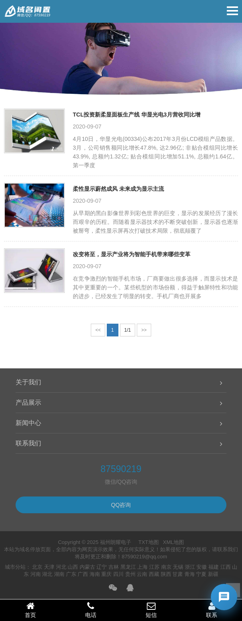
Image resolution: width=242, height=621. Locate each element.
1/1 (127, 330)
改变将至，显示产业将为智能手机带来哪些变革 (131, 254)
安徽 (201, 567)
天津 (49, 567)
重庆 (106, 574)
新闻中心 (28, 422)
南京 (166, 567)
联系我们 (28, 443)
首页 (30, 609)
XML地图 (173, 542)
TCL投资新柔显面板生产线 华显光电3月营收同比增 (136, 114)
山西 (73, 567)
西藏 (154, 574)
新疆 (213, 574)
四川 (118, 574)
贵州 (130, 574)
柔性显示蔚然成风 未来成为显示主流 (118, 189)
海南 (95, 574)
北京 (37, 567)
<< (98, 330)
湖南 (59, 574)
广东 (71, 574)
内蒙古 (87, 567)
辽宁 (101, 567)
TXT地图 (148, 542)
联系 (212, 609)
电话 (90, 609)
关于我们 (28, 382)
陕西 (166, 574)
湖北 (47, 574)
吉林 (113, 567)
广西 (83, 574)
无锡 (178, 567)
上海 (142, 567)
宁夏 (201, 574)
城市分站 (15, 567)
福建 (213, 567)
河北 (61, 567)
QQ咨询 (121, 505)
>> (144, 330)
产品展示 (28, 402)
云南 (142, 574)
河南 (35, 574)
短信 (151, 609)
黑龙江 (128, 567)
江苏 (154, 567)
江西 (225, 567)
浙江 (190, 567)
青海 (189, 574)
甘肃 (177, 574)
